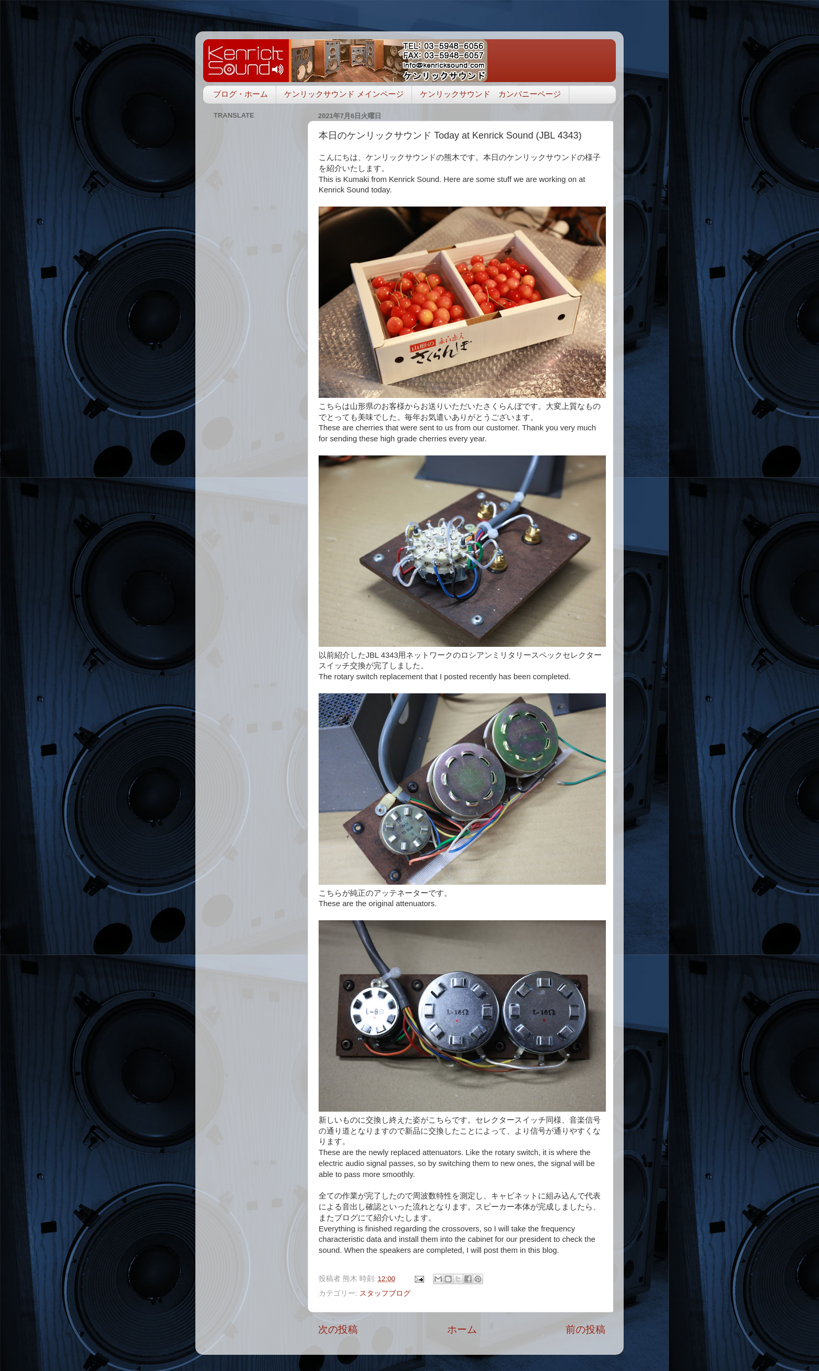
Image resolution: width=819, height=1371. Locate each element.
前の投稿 (585, 1329)
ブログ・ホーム (240, 93)
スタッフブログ (385, 1293)
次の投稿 (338, 1329)
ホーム (462, 1329)
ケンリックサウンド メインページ (344, 93)
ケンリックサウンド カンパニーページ (490, 93)
